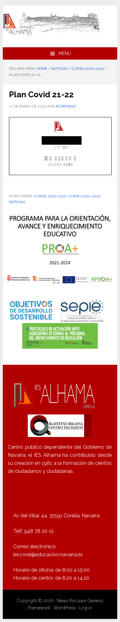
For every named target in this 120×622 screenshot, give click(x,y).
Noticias (17, 202)
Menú (65, 53)
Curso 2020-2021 (50, 196)
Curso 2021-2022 (84, 196)
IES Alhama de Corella (60, 23)
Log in (85, 607)
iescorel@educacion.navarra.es (48, 554)
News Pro (66, 600)
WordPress (65, 607)
